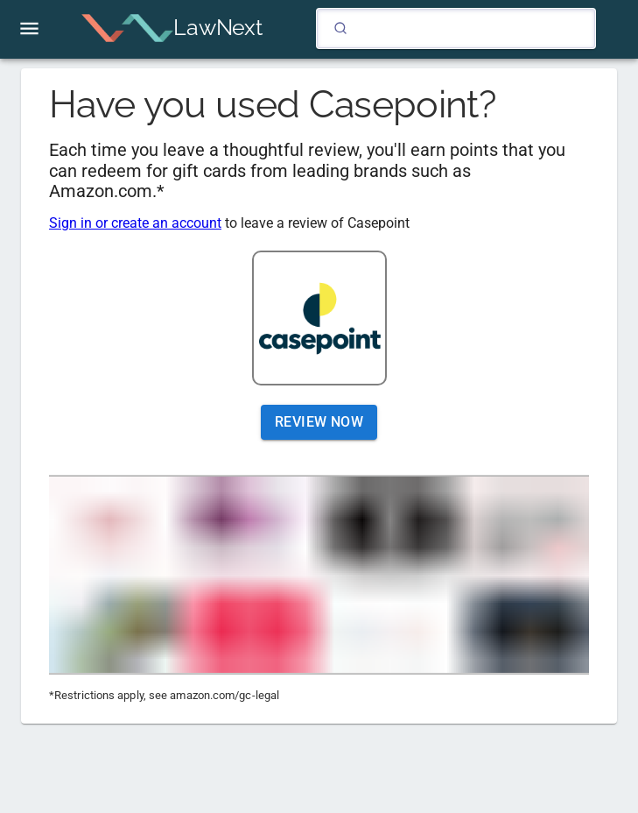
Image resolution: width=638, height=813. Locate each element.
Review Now (319, 422)
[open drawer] (29, 28)
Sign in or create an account (135, 223)
